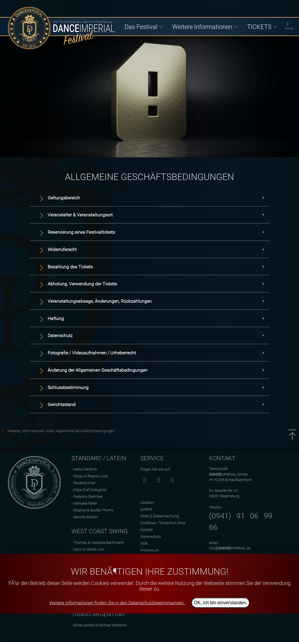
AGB (144, 543)
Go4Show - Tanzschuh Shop (163, 523)
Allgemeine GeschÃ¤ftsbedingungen (85, 431)
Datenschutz (150, 536)
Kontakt (146, 530)
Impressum (149, 550)
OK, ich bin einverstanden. (220, 602)
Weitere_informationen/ (26, 431)
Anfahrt (146, 509)
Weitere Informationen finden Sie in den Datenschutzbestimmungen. (117, 602)
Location (147, 502)
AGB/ (51, 431)
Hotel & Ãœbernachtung (159, 516)
